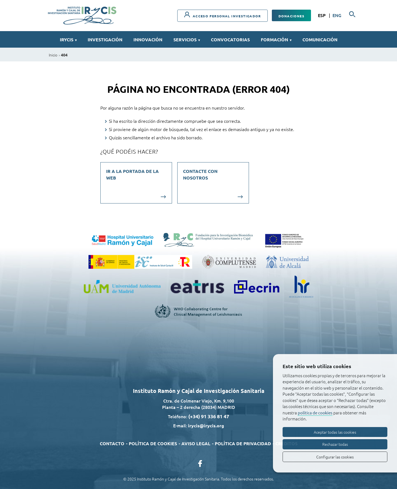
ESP (322, 15)
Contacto (112, 443)
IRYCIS (68, 39)
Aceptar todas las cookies (335, 432)
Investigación (105, 39)
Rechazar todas (335, 444)
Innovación (147, 39)
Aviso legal (195, 443)
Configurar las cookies (335, 457)
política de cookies (315, 412)
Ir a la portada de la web (132, 174)
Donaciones (291, 16)
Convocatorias (230, 39)
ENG (336, 15)
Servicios (186, 39)
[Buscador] (352, 14)
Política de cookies (153, 443)
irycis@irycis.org (206, 425)
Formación (276, 39)
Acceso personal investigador (222, 15)
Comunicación (319, 39)
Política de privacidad (243, 443)
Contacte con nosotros (200, 174)
